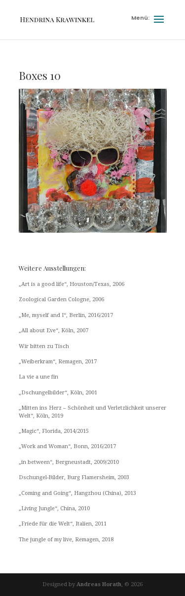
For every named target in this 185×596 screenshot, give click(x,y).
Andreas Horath (98, 584)
